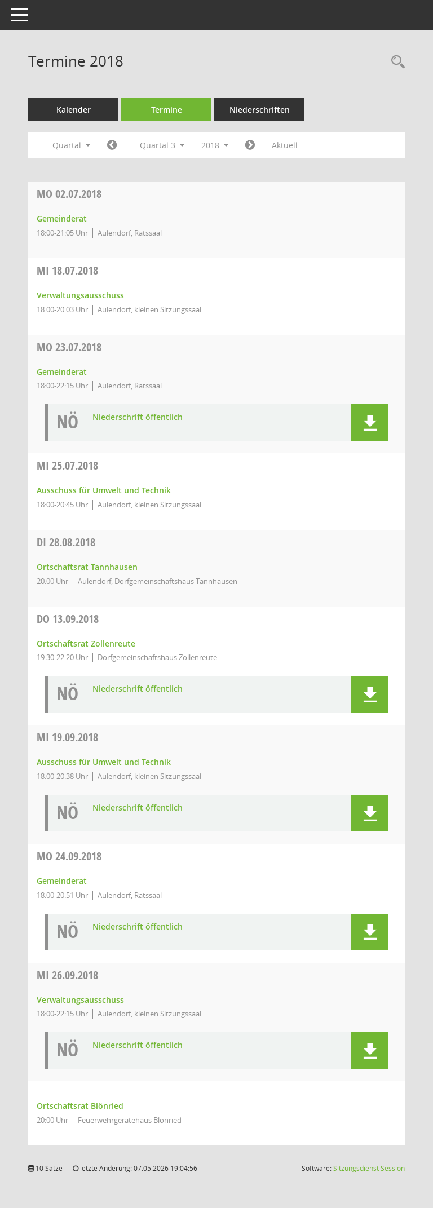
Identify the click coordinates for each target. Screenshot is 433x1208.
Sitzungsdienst (369, 1168)
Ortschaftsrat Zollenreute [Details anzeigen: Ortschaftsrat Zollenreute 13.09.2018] (86, 643)
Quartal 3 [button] (162, 145)
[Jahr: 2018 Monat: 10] (250, 145)
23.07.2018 (69, 347)
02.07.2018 (69, 193)
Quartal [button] (71, 145)
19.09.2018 (67, 737)
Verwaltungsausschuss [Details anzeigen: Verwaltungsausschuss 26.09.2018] (80, 999)
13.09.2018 (68, 618)
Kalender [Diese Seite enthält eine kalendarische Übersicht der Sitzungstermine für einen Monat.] (73, 109)
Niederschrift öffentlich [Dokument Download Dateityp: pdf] (137, 417)
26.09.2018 (67, 975)
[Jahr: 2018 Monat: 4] (112, 145)
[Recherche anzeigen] (395, 62)
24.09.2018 (69, 856)
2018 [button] (214, 145)
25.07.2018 (67, 465)
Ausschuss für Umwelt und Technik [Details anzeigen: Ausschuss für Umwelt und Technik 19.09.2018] (104, 761)
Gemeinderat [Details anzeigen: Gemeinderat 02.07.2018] (62, 218)
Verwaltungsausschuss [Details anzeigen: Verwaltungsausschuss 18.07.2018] (80, 295)
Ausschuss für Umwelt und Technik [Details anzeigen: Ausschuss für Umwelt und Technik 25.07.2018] (104, 490)
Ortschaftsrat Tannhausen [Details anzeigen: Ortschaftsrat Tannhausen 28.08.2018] (87, 566)
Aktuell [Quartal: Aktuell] (285, 145)
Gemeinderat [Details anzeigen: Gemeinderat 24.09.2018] (62, 880)
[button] (369, 422)
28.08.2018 (66, 542)
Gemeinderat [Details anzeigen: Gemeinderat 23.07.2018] (62, 371)
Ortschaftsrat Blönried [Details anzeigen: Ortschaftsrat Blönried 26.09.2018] (80, 1105)
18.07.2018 (67, 270)
